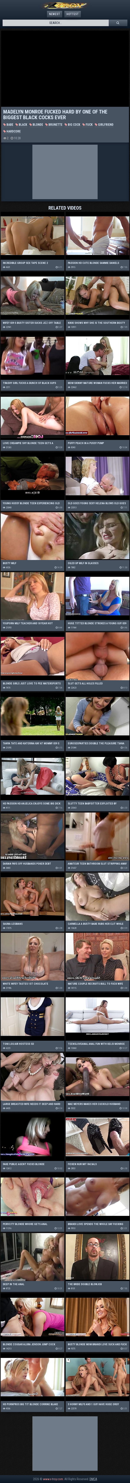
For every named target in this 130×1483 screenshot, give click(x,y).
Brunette (53, 124)
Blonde (36, 124)
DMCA (93, 1479)
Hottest (73, 14)
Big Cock (72, 124)
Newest (54, 14)
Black (21, 124)
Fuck (87, 124)
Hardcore (12, 131)
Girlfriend (104, 124)
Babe (8, 124)
